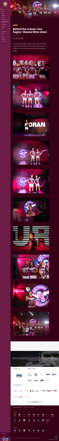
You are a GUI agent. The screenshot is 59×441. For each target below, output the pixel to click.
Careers (24, 437)
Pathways (4, 19)
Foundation (4, 41)
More (6, 28)
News (3, 9)
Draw (3, 13)
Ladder (3, 15)
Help (27, 437)
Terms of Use (14, 437)
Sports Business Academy (6, 22)
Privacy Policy (19, 437)
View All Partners (35, 401)
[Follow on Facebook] (27, 407)
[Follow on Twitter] (30, 407)
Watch (3, 11)
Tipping (3, 26)
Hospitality (4, 39)
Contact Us (30, 437)
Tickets (3, 33)
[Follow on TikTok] (25, 407)
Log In (4, 436)
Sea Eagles (15, 25)
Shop (3, 35)
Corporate (3, 37)
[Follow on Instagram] (32, 407)
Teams (3, 17)
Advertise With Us (35, 437)
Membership (4, 31)
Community (4, 24)
